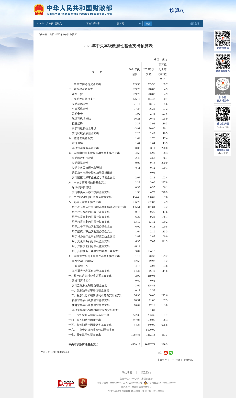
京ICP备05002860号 (132, 382)
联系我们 (146, 372)
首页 (52, 34)
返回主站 (194, 23)
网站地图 (127, 372)
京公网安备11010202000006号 (160, 382)
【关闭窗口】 (189, 360)
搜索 (147, 24)
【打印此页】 (177, 360)
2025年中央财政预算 (66, 34)
